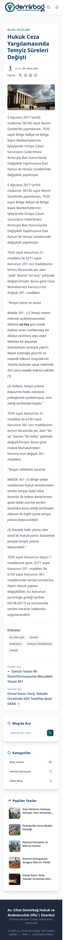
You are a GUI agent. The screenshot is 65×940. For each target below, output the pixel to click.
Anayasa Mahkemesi (39, 643)
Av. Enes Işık (17, 637)
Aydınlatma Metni (42, 934)
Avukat (34, 637)
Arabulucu (16, 643)
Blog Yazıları (18, 30)
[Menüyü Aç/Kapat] (56, 7)
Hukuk (13, 650)
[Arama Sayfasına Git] (48, 7)
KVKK (25, 934)
